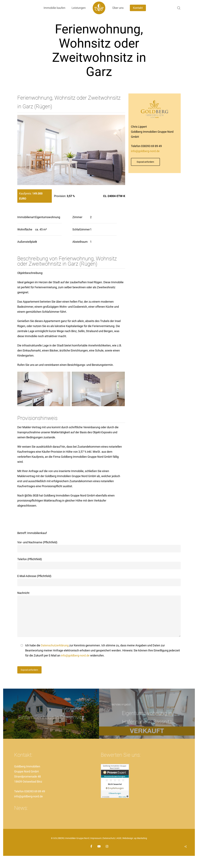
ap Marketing (140, 838)
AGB (119, 838)
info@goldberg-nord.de (145, 151)
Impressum (95, 838)
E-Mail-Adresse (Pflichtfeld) (99, 580)
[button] (145, 162)
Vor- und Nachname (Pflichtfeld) (99, 546)
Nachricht (99, 615)
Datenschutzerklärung (55, 645)
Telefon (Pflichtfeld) (99, 563)
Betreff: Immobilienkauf (32, 533)
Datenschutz (109, 838)
